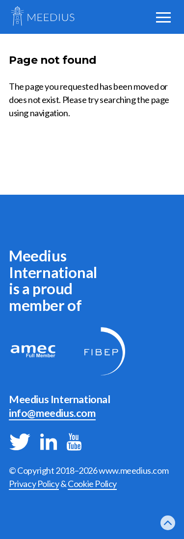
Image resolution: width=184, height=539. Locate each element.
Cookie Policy (92, 483)
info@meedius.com (52, 413)
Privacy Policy (34, 483)
